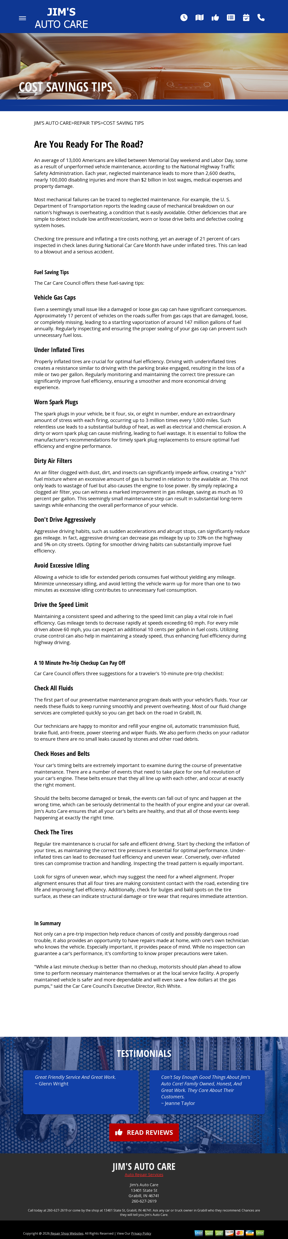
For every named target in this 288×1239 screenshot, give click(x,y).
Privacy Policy (141, 1233)
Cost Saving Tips (123, 123)
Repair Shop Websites (66, 1233)
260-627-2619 (144, 1201)
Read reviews (144, 1132)
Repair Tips (87, 123)
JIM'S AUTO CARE (52, 123)
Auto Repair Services (144, 1174)
